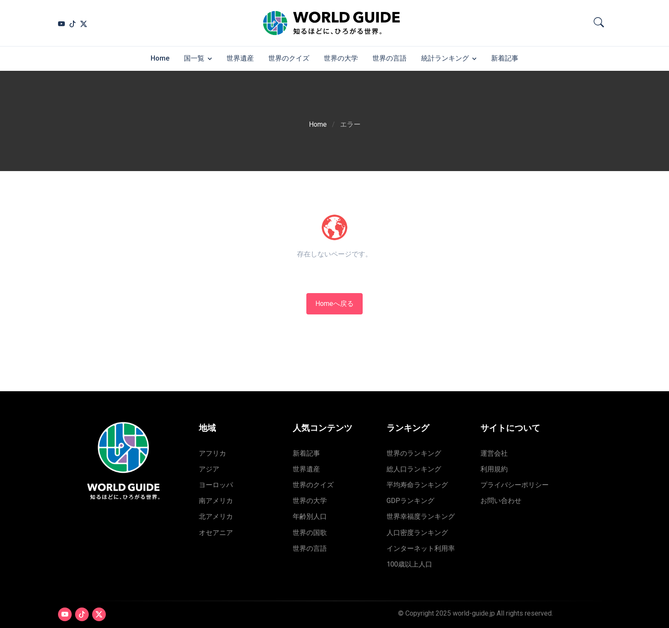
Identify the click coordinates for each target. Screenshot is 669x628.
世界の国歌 (310, 533)
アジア (209, 469)
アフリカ (212, 453)
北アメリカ (216, 516)
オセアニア (216, 533)
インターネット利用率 (421, 548)
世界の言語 (389, 58)
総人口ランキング (414, 469)
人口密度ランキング (417, 533)
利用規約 (494, 469)
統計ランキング (445, 58)
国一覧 (194, 58)
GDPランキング (410, 501)
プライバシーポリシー (514, 485)
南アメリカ (216, 501)
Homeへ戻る (334, 303)
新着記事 (504, 58)
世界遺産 (240, 58)
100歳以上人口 (409, 564)
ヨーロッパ (216, 485)
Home (160, 58)
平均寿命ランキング (417, 485)
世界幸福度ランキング (421, 516)
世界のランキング (414, 453)
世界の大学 (341, 58)
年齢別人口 (310, 516)
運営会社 (494, 453)
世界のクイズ (288, 58)
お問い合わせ (500, 501)
